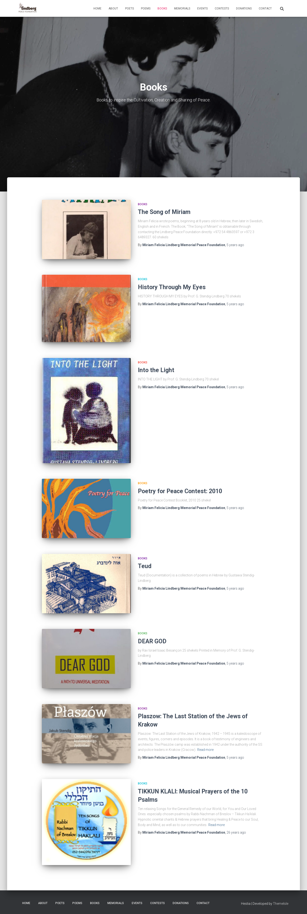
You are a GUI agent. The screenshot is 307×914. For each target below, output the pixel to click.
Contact (265, 8)
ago (235, 245)
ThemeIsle (280, 903)
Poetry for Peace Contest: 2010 (180, 491)
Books (162, 8)
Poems (145, 8)
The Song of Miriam (164, 212)
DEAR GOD (152, 641)
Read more (205, 750)
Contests (222, 8)
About (113, 8)
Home (97, 8)
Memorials (182, 8)
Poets (129, 8)
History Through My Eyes (172, 287)
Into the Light (156, 370)
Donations (244, 8)
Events (202, 8)
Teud (144, 566)
